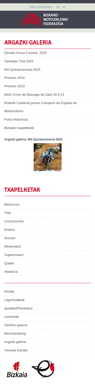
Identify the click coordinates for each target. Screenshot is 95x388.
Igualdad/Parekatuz (18, 308)
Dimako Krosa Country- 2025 (25, 53)
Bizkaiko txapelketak (19, 128)
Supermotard (13, 255)
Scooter (10, 238)
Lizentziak (11, 317)
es (64, 6)
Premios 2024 (14, 78)
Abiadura (10, 272)
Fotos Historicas (16, 119)
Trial (7, 213)
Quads (9, 263)
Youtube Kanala (15, 350)
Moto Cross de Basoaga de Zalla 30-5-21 (34, 94)
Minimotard (12, 246)
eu (58, 6)
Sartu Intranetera (40, 6)
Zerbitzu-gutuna (15, 325)
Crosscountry (14, 221)
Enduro (9, 230)
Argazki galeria (15, 342)
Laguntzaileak (14, 300)
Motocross (12, 204)
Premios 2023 (14, 86)
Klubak (9, 291)
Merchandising (15, 333)
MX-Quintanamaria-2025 (22, 69)
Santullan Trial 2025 (18, 61)
